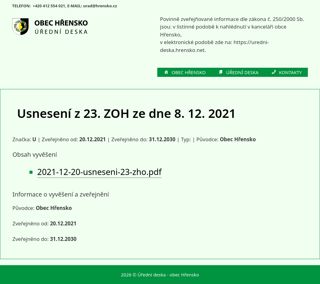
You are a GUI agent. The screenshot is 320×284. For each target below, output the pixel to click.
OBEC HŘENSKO (184, 72)
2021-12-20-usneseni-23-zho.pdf (99, 171)
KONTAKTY (286, 72)
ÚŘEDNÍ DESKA (238, 72)
